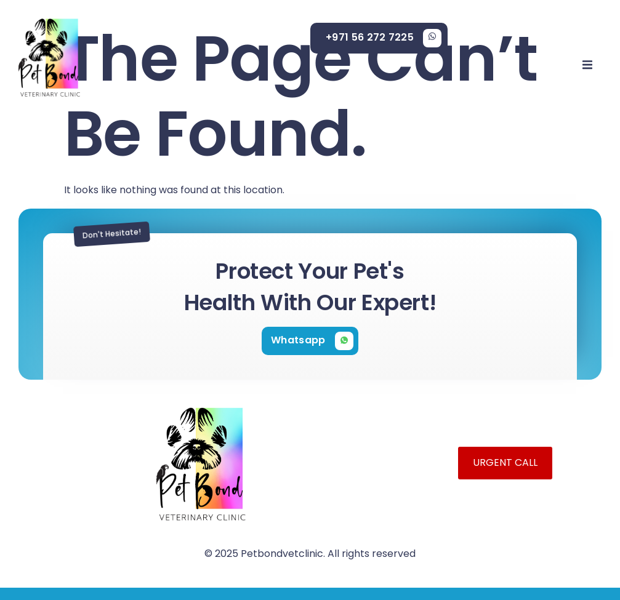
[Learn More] (383, 38)
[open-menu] (587, 67)
